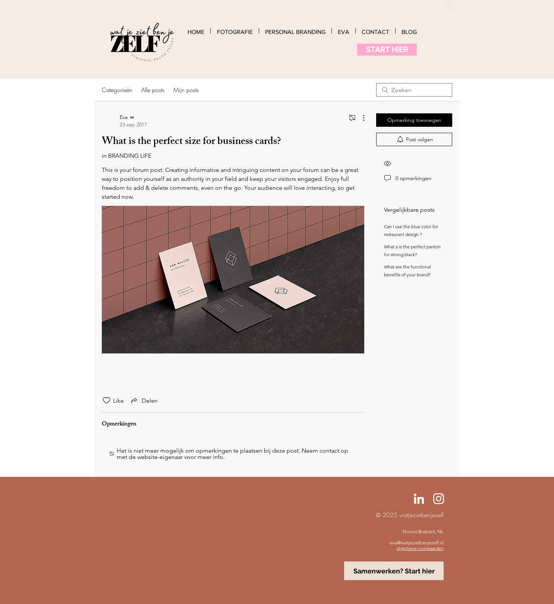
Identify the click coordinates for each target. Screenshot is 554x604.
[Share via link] (144, 400)
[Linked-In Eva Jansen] (419, 498)
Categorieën (117, 90)
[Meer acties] (359, 117)
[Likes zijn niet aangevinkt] (106, 400)
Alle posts (152, 90)
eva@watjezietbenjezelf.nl (417, 542)
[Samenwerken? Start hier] (394, 570)
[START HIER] (387, 50)
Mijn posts (186, 90)
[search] (414, 90)
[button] (450, 5)
